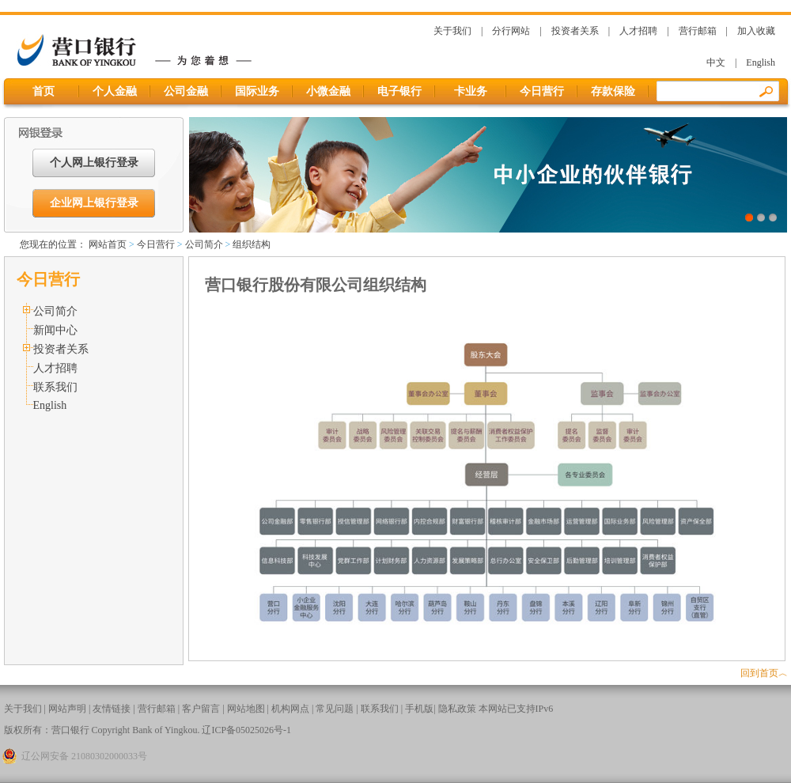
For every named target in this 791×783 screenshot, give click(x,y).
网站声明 (67, 708)
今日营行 (542, 91)
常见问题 (335, 708)
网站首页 (108, 244)
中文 (715, 62)
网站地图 (246, 708)
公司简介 (204, 244)
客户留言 (201, 708)
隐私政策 (457, 708)
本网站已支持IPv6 (516, 708)
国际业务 (257, 91)
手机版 (419, 708)
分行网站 (511, 30)
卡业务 (470, 91)
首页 (44, 91)
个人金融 (115, 91)
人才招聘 (638, 30)
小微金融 (328, 91)
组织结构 (252, 244)
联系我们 (55, 387)
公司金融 (186, 91)
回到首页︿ (764, 673)
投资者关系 (575, 30)
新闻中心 (55, 330)
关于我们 (452, 30)
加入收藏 (756, 30)
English (760, 62)
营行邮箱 (698, 30)
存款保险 (613, 91)
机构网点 (290, 708)
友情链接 (112, 708)
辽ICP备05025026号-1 (246, 730)
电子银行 (399, 91)
